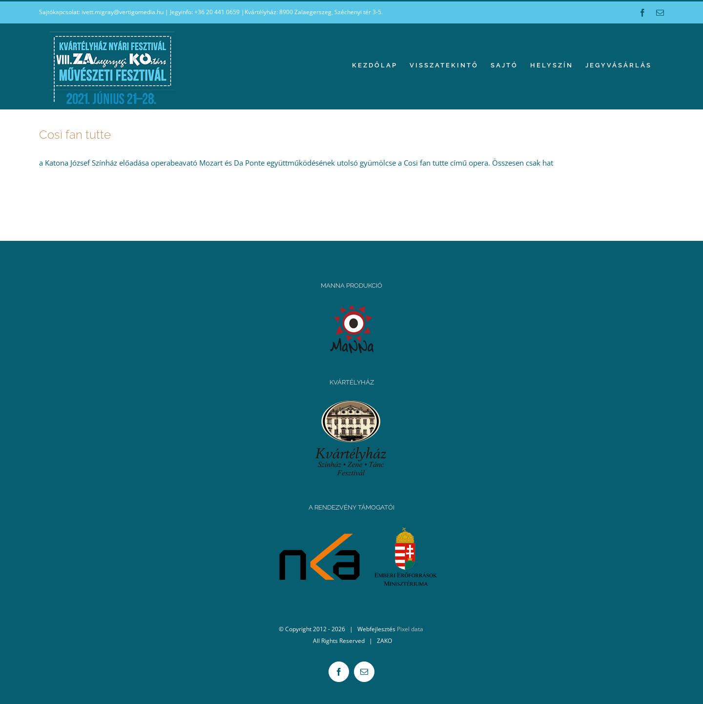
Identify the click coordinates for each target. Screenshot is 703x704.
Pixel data (410, 629)
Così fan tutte (75, 135)
